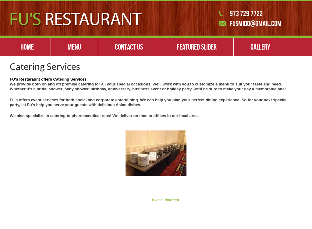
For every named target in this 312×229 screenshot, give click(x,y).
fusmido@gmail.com (256, 23)
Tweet (156, 200)
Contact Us (129, 47)
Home (27, 47)
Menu (74, 47)
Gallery (260, 47)
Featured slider (197, 47)
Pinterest (171, 200)
